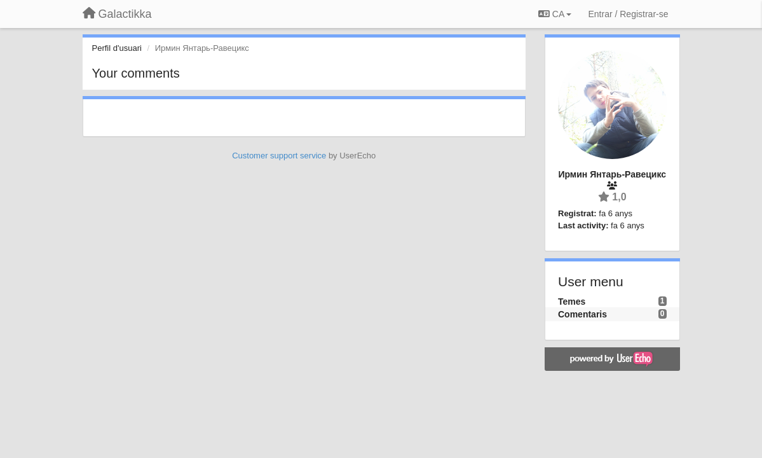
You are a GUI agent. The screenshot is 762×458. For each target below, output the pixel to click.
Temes (571, 301)
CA (554, 14)
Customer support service (279, 155)
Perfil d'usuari (117, 48)
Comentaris (582, 314)
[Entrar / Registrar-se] (628, 14)
